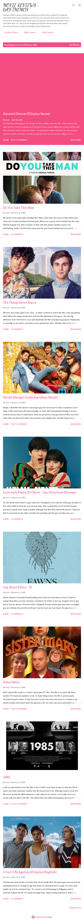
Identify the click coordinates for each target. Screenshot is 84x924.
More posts (75, 908)
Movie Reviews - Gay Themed (21, 7)
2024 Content (46, 32)
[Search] (73, 4)
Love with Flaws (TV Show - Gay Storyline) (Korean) (39, 492)
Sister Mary (11, 682)
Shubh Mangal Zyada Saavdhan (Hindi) (30, 397)
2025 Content (28, 32)
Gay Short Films (9, 32)
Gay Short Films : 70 (17, 587)
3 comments (17, 234)
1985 (6, 777)
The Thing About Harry (19, 302)
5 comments (17, 899)
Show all (74, 45)
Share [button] (6, 140)
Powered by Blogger (42, 917)
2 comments (17, 329)
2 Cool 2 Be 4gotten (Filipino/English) (30, 872)
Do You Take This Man (18, 207)
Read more (76, 140)
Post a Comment (19, 140)
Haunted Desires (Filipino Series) (26, 114)
